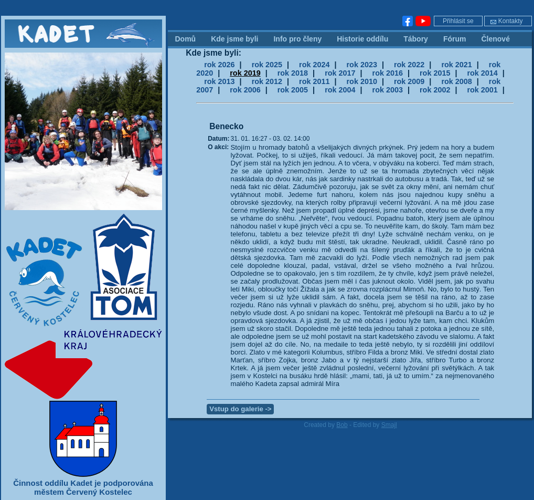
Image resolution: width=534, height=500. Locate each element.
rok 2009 (409, 81)
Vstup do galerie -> (240, 409)
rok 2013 (219, 81)
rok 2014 (482, 73)
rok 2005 (292, 90)
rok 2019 (245, 73)
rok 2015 (435, 73)
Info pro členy (297, 39)
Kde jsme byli (234, 39)
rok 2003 (387, 90)
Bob (341, 425)
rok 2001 (482, 90)
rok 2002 (435, 90)
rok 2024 (314, 64)
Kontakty (506, 21)
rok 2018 (292, 73)
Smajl (389, 425)
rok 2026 (219, 64)
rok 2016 (387, 73)
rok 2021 (456, 64)
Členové (495, 39)
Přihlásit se (458, 21)
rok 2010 (362, 81)
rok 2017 (340, 73)
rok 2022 (409, 64)
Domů (185, 39)
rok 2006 (245, 90)
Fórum (454, 39)
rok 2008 (456, 81)
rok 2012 (267, 81)
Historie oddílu (362, 39)
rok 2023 (362, 64)
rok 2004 (340, 90)
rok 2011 (314, 81)
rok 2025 (267, 64)
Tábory (415, 39)
